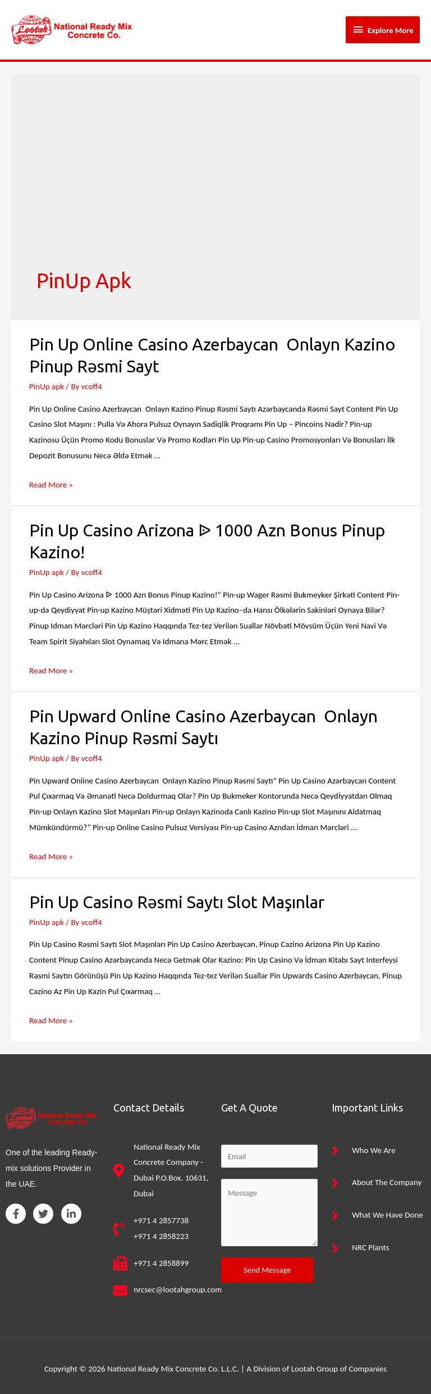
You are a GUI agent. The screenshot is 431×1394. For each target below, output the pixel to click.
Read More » (51, 478)
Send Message (267, 1264)
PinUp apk (46, 380)
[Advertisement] (215, 178)
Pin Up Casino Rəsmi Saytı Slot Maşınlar (176, 895)
